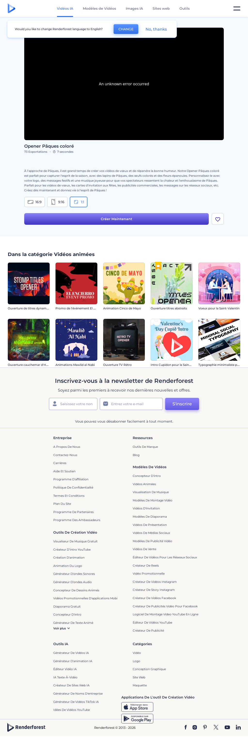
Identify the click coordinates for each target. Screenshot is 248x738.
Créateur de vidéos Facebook (154, 598)
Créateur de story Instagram (154, 590)
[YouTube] (227, 727)
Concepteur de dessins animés (76, 590)
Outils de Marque (145, 447)
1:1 (78, 202)
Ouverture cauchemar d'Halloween (33, 365)
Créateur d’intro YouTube (72, 549)
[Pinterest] (205, 727)
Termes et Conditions (69, 495)
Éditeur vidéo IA (65, 669)
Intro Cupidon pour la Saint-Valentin (177, 365)
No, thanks (156, 29)
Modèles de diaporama (150, 516)
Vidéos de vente (144, 549)
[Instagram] (195, 727)
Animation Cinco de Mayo (122, 308)
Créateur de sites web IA (71, 685)
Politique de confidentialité (73, 487)
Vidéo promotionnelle (149, 573)
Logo (136, 661)
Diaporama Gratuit (67, 606)
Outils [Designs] (184, 8)
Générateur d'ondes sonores (74, 574)
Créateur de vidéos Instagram (155, 582)
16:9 (35, 202)
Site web (139, 677)
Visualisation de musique (151, 492)
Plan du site (62, 503)
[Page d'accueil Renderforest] (11, 8)
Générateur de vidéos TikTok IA (76, 702)
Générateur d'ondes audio (72, 582)
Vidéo (137, 653)
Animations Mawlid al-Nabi (75, 365)
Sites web (161, 8)
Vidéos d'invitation (146, 508)
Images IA (134, 8)
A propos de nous (66, 447)
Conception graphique (149, 669)
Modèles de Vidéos (99, 8)
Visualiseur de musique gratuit (75, 541)
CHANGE (125, 29)
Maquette (140, 685)
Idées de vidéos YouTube (71, 710)
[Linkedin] (238, 727)
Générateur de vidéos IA (71, 653)
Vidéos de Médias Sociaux (151, 533)
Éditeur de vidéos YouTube (152, 622)
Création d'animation (69, 557)
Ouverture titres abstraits (169, 308)
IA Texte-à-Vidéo (65, 677)
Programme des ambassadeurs (76, 520)
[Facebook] (186, 727)
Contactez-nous (65, 455)
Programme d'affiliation (70, 479)
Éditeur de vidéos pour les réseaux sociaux (165, 557)
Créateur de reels (146, 565)
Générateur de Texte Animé (73, 623)
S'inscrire (182, 404)
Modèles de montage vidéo (152, 500)
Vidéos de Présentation (150, 525)
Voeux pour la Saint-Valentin (219, 308)
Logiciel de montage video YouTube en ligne (165, 614)
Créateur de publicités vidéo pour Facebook (165, 606)
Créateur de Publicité (148, 630)
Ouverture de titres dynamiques (31, 308)
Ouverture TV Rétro (117, 365)
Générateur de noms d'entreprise (78, 693)
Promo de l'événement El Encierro (80, 308)
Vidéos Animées (144, 484)
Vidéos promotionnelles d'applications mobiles (87, 598)
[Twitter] (216, 727)
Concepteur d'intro (147, 476)
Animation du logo (67, 566)
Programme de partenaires (73, 512)
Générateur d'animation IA (72, 661)
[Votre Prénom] (73, 404)
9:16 (57, 202)
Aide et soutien (64, 471)
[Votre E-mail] (131, 404)
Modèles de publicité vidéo (152, 541)
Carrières (59, 463)
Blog (136, 455)
